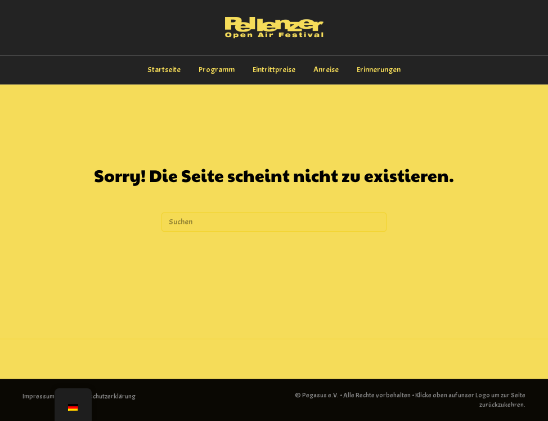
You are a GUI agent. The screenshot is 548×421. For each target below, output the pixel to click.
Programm (217, 69)
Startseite (164, 69)
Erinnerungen (379, 69)
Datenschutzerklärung (104, 396)
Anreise (326, 69)
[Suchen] (274, 222)
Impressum (39, 396)
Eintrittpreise (274, 69)
